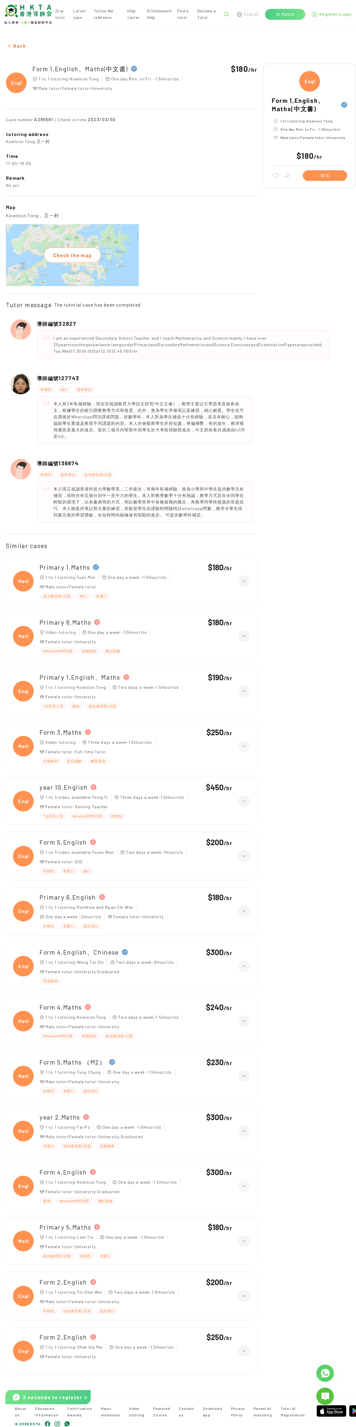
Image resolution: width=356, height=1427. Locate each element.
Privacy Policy (238, 1411)
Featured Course (161, 1411)
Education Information (46, 1411)
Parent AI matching (263, 1411)
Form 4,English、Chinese (79, 952)
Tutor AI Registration (293, 1411)
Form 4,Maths (61, 1007)
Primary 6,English (68, 897)
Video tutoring (137, 1411)
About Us (20, 1411)
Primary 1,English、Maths (80, 677)
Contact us (186, 1411)
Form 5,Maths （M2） (73, 1062)
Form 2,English (63, 1282)
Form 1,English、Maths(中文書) (80, 68)
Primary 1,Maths (65, 567)
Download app (212, 1411)
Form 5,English (63, 842)
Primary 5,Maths (65, 1227)
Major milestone (110, 1411)
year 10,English (63, 787)
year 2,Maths (60, 1117)
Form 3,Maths (61, 732)
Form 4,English (63, 1172)
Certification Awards (79, 1411)
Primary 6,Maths (65, 622)
